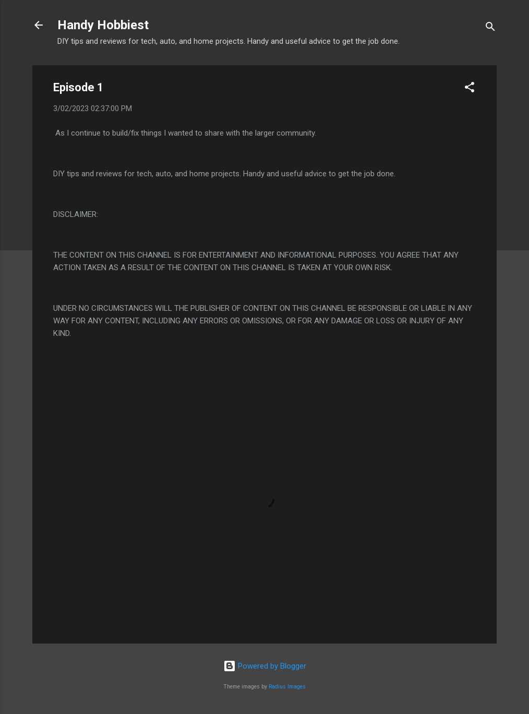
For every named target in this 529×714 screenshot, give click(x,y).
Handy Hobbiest (103, 25)
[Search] (490, 28)
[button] (469, 89)
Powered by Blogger (264, 666)
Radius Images (287, 686)
